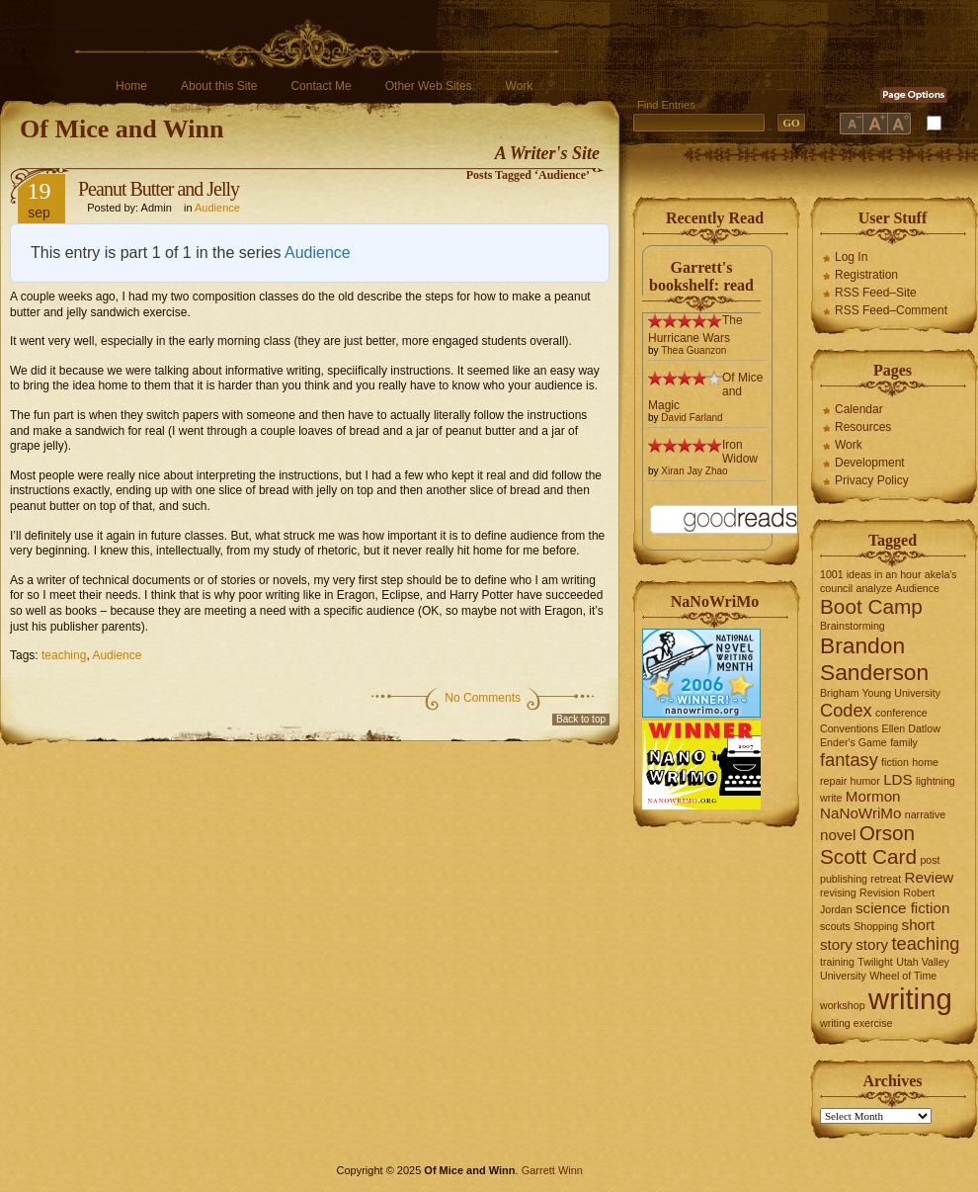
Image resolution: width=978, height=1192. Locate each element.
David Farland (691, 417)
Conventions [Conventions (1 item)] (849, 728)
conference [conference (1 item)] (901, 713)
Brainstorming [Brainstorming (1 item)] (852, 626)
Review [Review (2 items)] (929, 877)
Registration (866, 275)
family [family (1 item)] (904, 742)
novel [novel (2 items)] (838, 834)
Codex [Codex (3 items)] (846, 710)
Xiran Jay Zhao (694, 471)
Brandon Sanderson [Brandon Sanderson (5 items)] (874, 659)
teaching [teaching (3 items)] (926, 943)
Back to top (581, 719)
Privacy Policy (872, 480)
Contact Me (320, 86)
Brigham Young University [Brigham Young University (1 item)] (880, 693)
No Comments (483, 698)
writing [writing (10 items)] (910, 998)
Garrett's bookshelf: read (701, 276)
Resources (863, 427)
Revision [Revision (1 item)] (879, 892)
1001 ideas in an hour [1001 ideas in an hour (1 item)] (871, 574)
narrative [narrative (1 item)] (925, 814)
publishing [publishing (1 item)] (843, 879)
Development (870, 462)
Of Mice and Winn (121, 129)
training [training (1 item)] (837, 962)
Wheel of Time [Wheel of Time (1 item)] (903, 975)
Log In (851, 257)
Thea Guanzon (693, 350)
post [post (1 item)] (929, 860)
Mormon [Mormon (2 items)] (873, 796)
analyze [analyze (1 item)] (874, 588)
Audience (217, 207)
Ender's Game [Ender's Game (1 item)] (853, 742)
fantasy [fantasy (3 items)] (849, 759)
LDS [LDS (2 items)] (898, 779)
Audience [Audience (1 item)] (917, 588)
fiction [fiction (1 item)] (895, 762)
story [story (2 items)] (872, 944)
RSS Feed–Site (876, 292)
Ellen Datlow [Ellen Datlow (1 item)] (911, 728)
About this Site (219, 86)
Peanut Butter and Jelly (158, 189)
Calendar (859, 409)
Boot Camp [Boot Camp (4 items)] (871, 606)
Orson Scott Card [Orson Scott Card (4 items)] (868, 844)
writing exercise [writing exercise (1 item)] (856, 1023)
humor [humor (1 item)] (865, 781)
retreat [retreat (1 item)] (885, 879)
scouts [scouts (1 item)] (835, 926)
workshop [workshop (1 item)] (842, 1005)
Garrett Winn (552, 1170)
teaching (63, 655)
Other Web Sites (428, 86)
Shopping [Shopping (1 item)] (876, 926)
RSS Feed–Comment (891, 310)
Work (519, 86)
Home (131, 86)
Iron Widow (740, 452)
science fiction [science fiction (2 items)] (902, 907)
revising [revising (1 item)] (838, 892)
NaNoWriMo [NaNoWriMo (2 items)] (860, 813)
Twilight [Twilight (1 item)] (875, 962)
